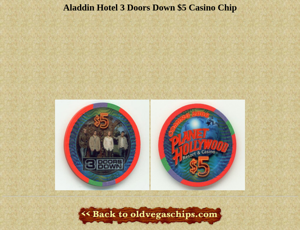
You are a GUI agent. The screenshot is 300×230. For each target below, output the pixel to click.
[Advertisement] (150, 55)
